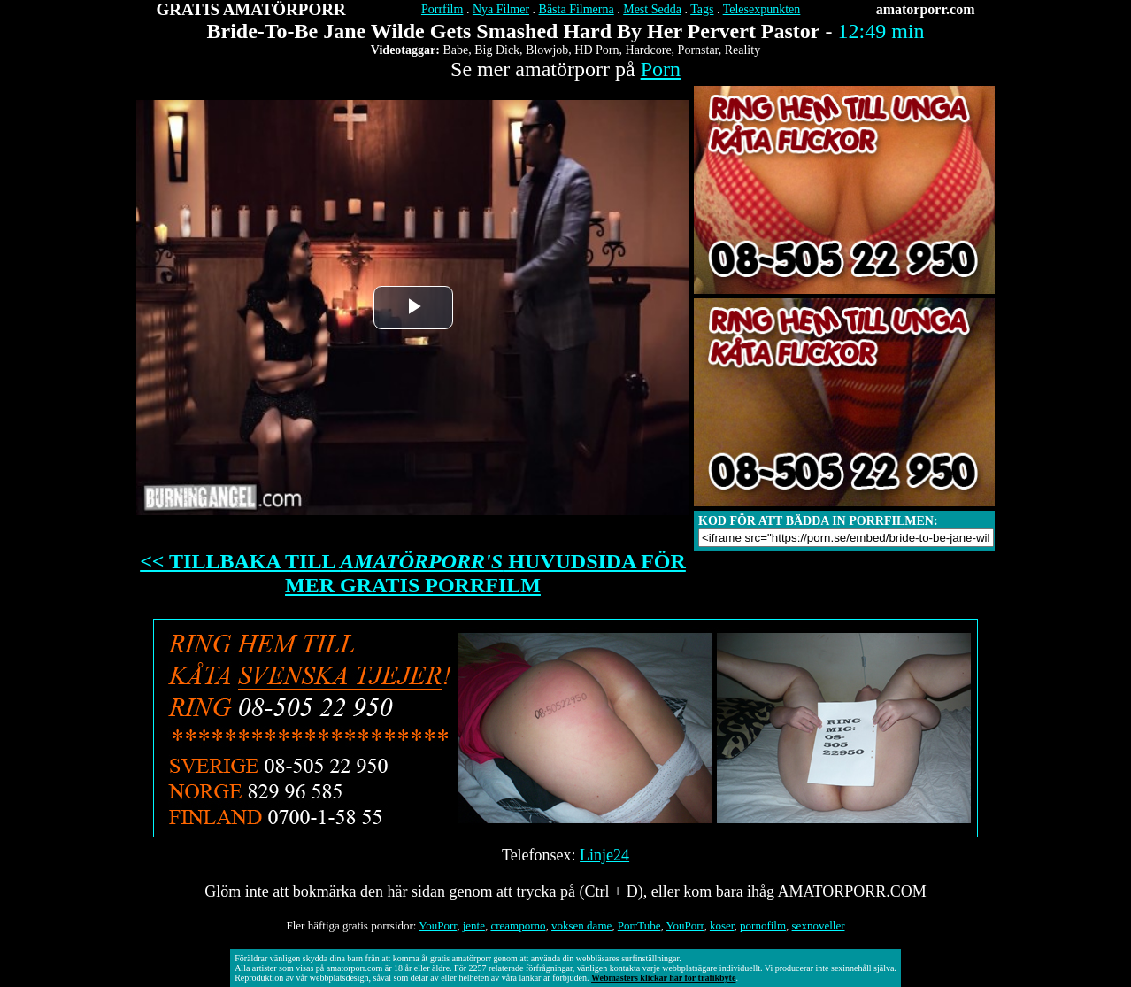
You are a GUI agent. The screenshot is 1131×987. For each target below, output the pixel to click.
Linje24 (604, 855)
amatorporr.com (925, 9)
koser (722, 925)
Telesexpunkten (762, 9)
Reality (742, 50)
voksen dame (581, 925)
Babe (455, 50)
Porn (661, 69)
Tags (701, 9)
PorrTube (639, 925)
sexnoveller (818, 925)
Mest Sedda (652, 9)
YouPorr (438, 925)
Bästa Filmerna (576, 9)
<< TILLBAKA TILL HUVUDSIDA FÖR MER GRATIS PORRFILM (413, 573)
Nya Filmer (501, 9)
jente (474, 925)
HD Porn (596, 50)
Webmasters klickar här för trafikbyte (663, 978)
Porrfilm (442, 9)
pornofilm (763, 925)
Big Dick (496, 50)
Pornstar (698, 50)
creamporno (517, 925)
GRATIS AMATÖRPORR (251, 9)
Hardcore (649, 50)
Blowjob (547, 50)
